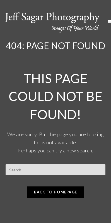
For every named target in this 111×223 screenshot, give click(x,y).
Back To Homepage (55, 192)
